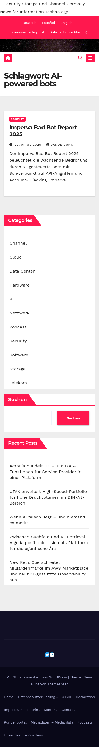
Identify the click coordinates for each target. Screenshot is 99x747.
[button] (80, 57)
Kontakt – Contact (59, 710)
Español (48, 23)
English (66, 23)
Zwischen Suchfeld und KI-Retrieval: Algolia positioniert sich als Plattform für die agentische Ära (49, 542)
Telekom (18, 382)
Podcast (18, 326)
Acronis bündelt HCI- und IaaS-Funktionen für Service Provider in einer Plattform (46, 471)
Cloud (16, 257)
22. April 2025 (29, 145)
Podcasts (85, 722)
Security (17, 119)
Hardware (20, 285)
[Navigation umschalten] (90, 58)
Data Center (22, 271)
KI (12, 299)
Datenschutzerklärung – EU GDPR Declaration (56, 697)
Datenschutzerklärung (68, 32)
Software (19, 354)
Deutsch (29, 23)
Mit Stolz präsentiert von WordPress (37, 677)
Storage (18, 368)
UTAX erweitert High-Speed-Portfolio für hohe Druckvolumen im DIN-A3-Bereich (48, 497)
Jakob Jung (59, 145)
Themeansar (57, 684)
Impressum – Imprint (26, 32)
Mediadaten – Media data (52, 722)
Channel (18, 243)
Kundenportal (15, 722)
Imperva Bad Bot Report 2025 (43, 131)
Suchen (17, 399)
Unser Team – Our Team (24, 735)
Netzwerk (19, 313)
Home (9, 697)
